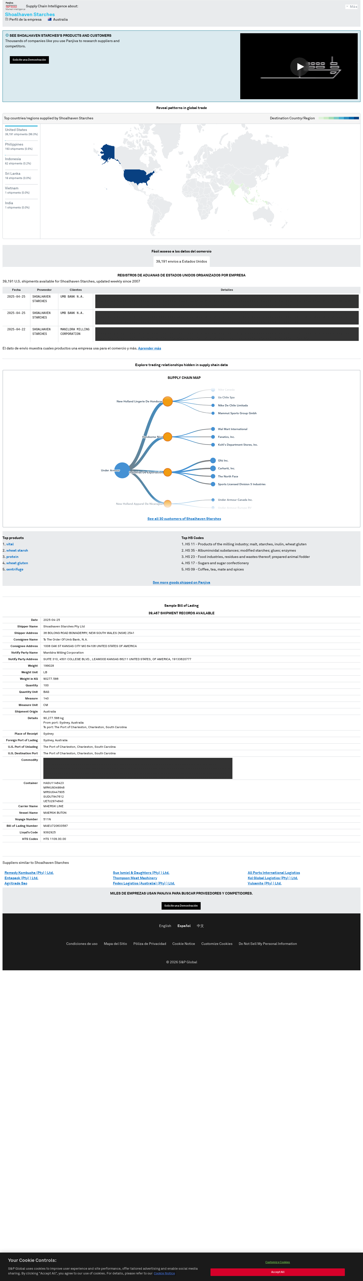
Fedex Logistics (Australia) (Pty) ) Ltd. (144, 883)
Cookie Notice (183, 944)
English (165, 926)
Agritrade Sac (16, 883)
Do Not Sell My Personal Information (268, 944)
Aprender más (149, 348)
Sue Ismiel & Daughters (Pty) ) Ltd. (141, 873)
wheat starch (17, 550)
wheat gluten (17, 563)
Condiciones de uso (82, 944)
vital (10, 544)
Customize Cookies (216, 944)
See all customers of (184, 519)
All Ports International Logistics (274, 873)
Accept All (277, 1275)
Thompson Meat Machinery (135, 878)
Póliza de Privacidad (149, 944)
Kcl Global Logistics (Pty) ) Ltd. (273, 878)
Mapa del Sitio (115, 944)
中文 (200, 926)
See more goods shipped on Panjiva (181, 582)
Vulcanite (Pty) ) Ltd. (265, 883)
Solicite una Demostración (29, 59)
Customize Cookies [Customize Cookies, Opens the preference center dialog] (277, 1265)
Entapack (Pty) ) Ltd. (21, 878)
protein (12, 557)
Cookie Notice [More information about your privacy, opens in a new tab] (164, 1276)
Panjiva (15, 6)
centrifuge (14, 569)
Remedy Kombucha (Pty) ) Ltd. (29, 873)
